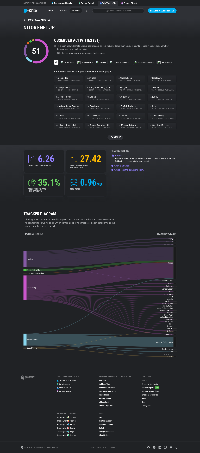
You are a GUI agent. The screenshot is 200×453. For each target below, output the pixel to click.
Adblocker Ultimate (107, 388)
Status (144, 381)
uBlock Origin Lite (106, 406)
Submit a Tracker (106, 424)
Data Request (104, 428)
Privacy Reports (150, 387)
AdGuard (102, 381)
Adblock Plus (104, 384)
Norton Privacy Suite (107, 391)
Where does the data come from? (127, 170)
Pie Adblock (104, 395)
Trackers (62, 10)
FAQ (100, 417)
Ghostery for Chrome (66, 417)
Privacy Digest (129, 3)
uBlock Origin (104, 402)
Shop (144, 398)
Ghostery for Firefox (66, 421)
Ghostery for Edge (65, 432)
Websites (76, 10)
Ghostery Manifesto (150, 384)
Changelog (146, 406)
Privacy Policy (102, 447)
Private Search (86, 3)
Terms (92, 447)
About (50, 10)
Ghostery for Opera (66, 428)
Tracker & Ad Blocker (62, 3)
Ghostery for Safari (66, 424)
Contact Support (105, 421)
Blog (143, 402)
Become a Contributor (162, 10)
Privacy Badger (105, 398)
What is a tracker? (120, 166)
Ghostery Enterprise (150, 395)
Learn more (144, 161)
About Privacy (104, 435)
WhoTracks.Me (108, 3)
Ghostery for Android (66, 435)
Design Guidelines (106, 432)
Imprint (112, 447)
